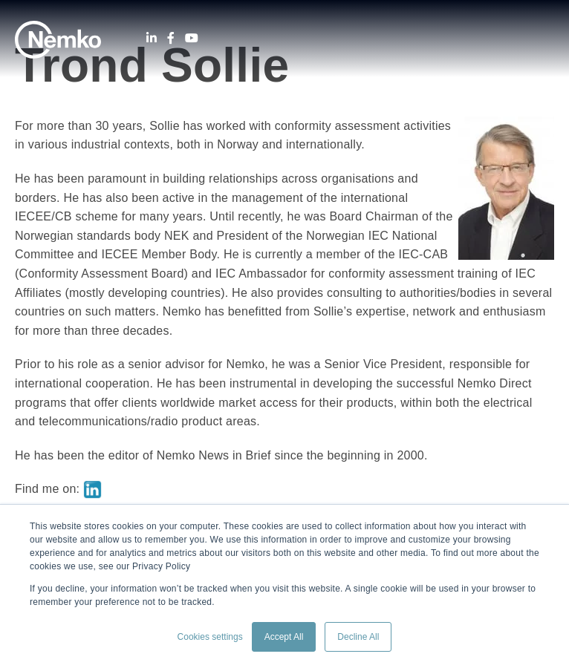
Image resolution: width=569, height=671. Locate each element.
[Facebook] (171, 38)
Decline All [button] (358, 637)
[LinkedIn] (151, 38)
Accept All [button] (284, 637)
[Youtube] (191, 38)
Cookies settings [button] (210, 637)
